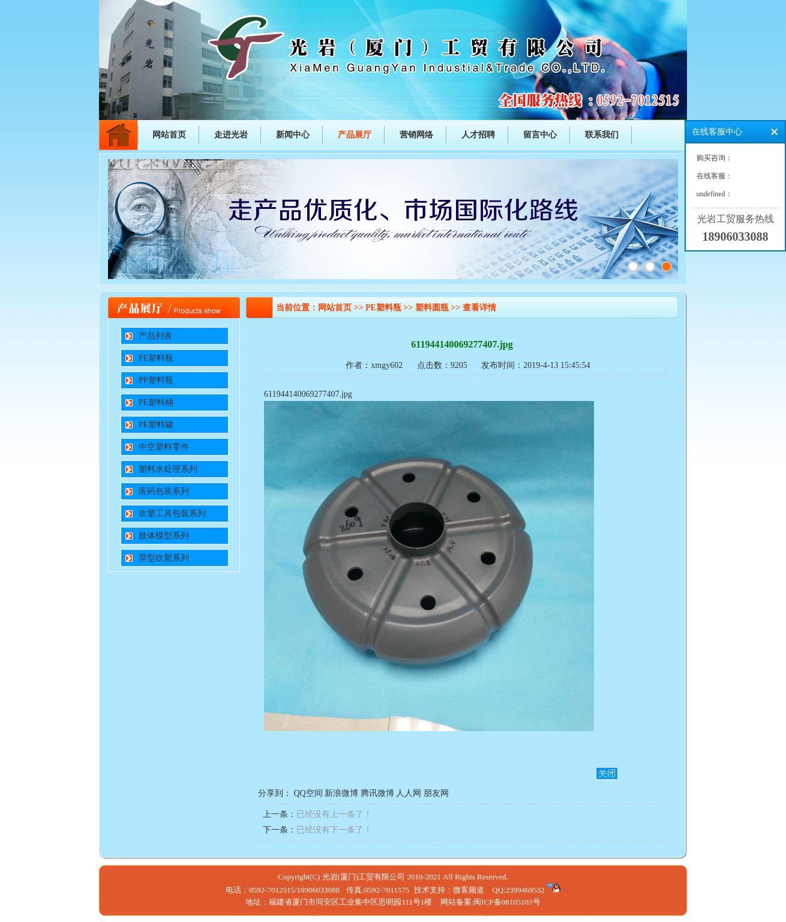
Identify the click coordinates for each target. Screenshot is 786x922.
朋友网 (436, 793)
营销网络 (416, 134)
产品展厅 (354, 134)
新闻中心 (293, 134)
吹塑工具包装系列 (172, 513)
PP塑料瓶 (156, 380)
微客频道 (468, 889)
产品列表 (155, 335)
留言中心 (540, 134)
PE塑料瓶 (156, 358)
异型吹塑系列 (164, 557)
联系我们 (602, 134)
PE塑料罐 (156, 424)
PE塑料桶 (156, 402)
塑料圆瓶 (432, 307)
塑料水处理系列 (168, 469)
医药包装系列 (164, 491)
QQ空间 (308, 793)
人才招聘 (478, 134)
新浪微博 (341, 793)
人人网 (408, 793)
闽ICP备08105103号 (506, 901)
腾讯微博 (377, 793)
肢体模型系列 (164, 535)
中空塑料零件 (164, 446)
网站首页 (169, 134)
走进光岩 (231, 134)
